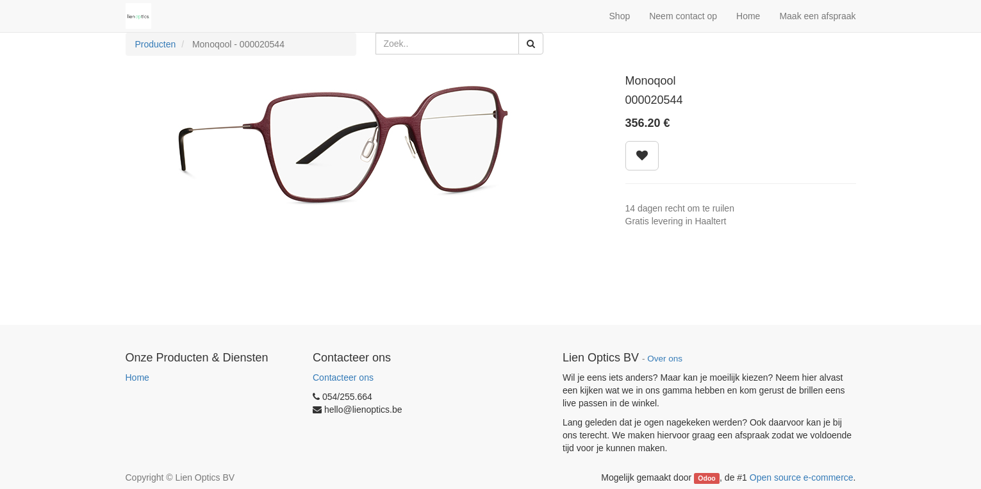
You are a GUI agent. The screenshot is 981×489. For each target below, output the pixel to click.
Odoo (706, 478)
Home (137, 377)
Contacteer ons (343, 377)
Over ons (664, 358)
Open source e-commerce (801, 477)
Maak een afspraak (817, 16)
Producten (155, 44)
